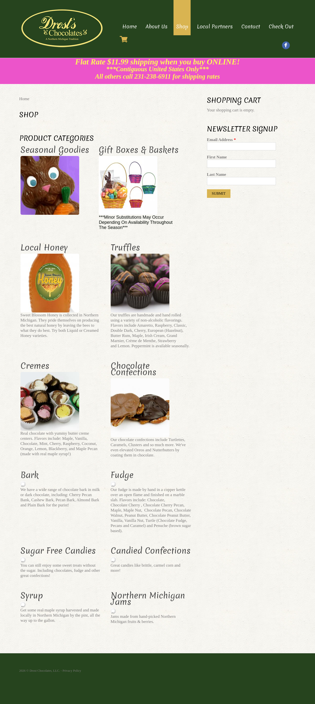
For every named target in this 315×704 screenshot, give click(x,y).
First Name (217, 157)
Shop (182, 26)
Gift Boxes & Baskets (139, 149)
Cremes (35, 365)
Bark (30, 475)
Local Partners (215, 26)
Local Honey (44, 247)
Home (129, 26)
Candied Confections (151, 550)
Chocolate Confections (133, 369)
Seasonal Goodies (55, 149)
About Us (156, 26)
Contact (250, 26)
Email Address (221, 139)
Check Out (281, 26)
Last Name (216, 174)
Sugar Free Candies (58, 550)
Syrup (32, 595)
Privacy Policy (72, 670)
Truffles (125, 247)
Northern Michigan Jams (148, 599)
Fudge (122, 475)
